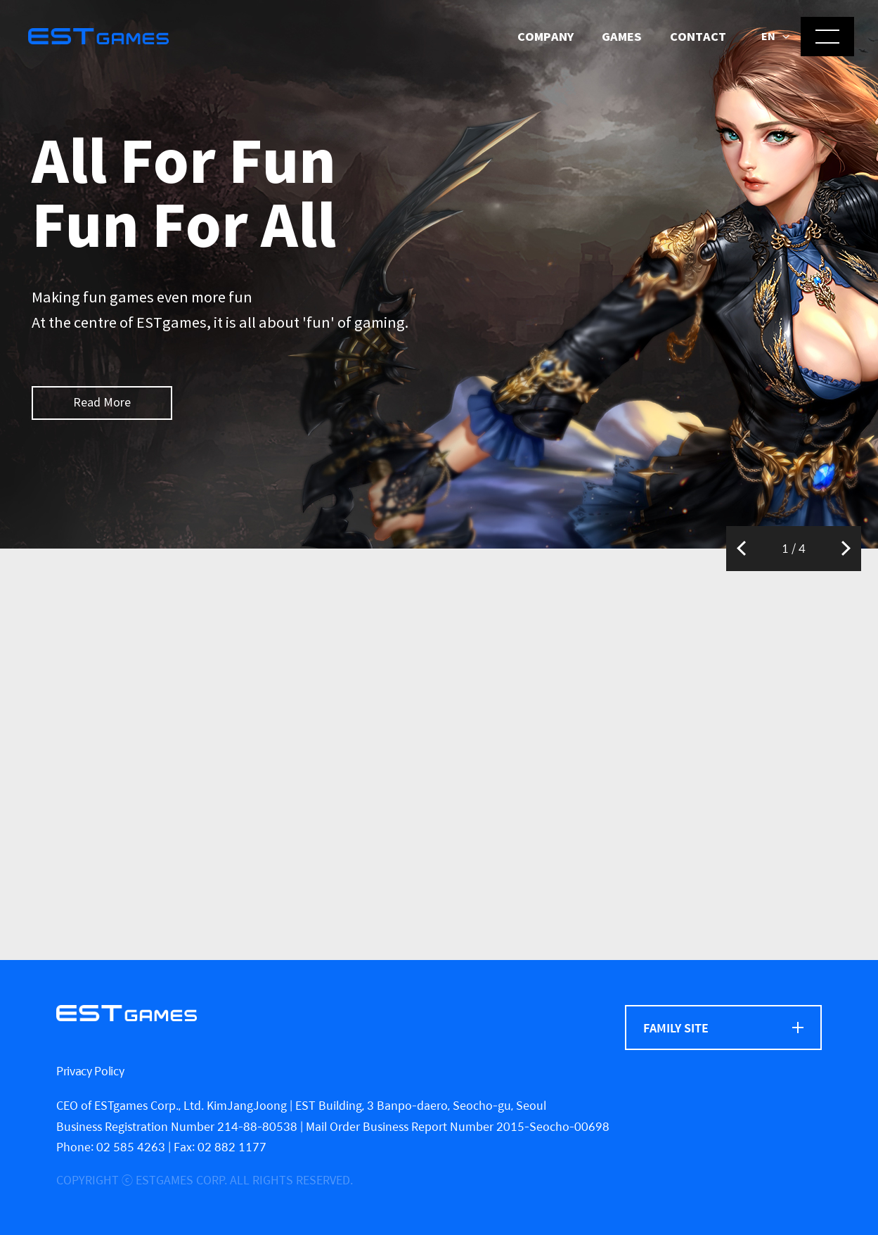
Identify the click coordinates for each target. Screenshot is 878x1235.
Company (545, 37)
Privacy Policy (90, 1071)
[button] (775, 37)
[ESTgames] (126, 1013)
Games (622, 37)
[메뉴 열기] (827, 36)
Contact (698, 37)
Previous (741, 548)
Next (846, 548)
